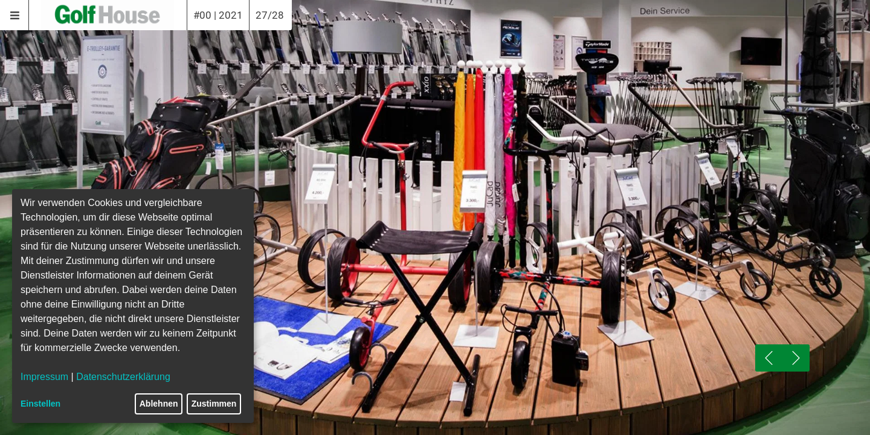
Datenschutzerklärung (123, 377)
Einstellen (40, 403)
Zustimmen (214, 403)
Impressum (44, 377)
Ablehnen (159, 403)
